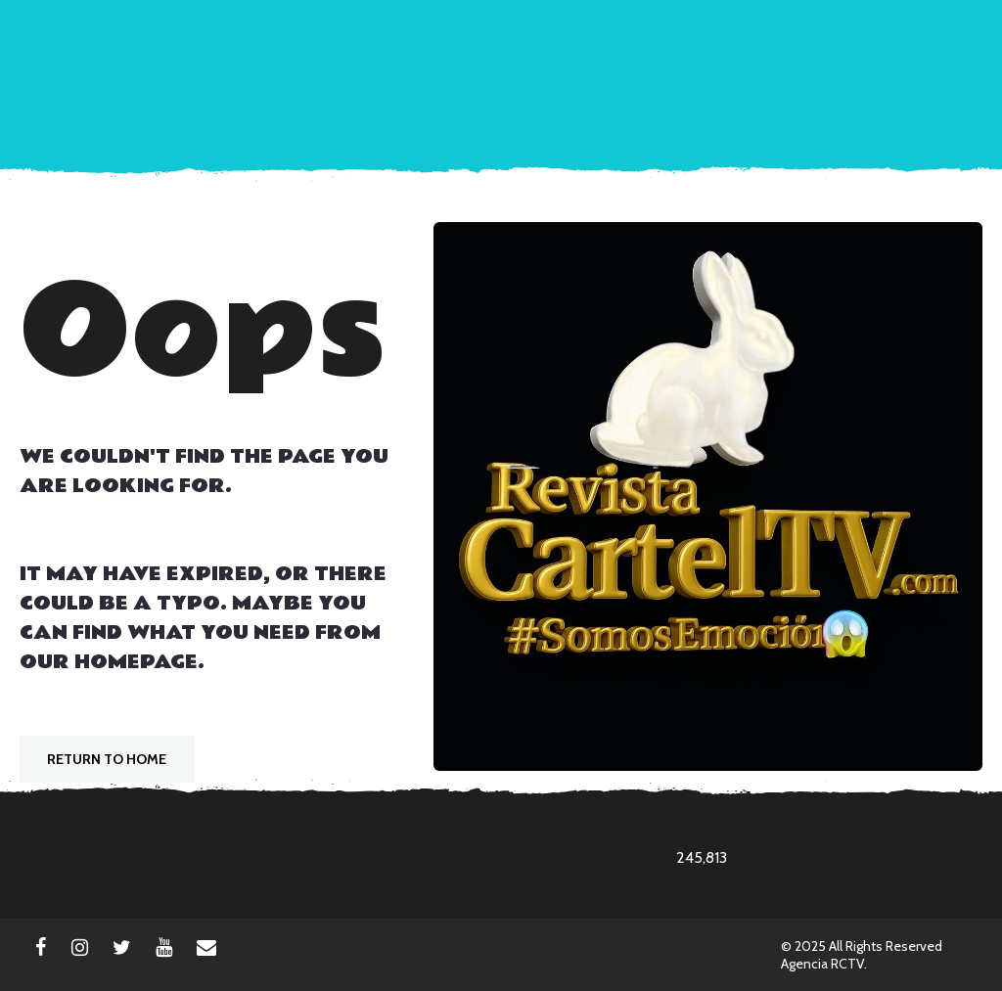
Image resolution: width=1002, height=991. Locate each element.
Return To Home (106, 759)
